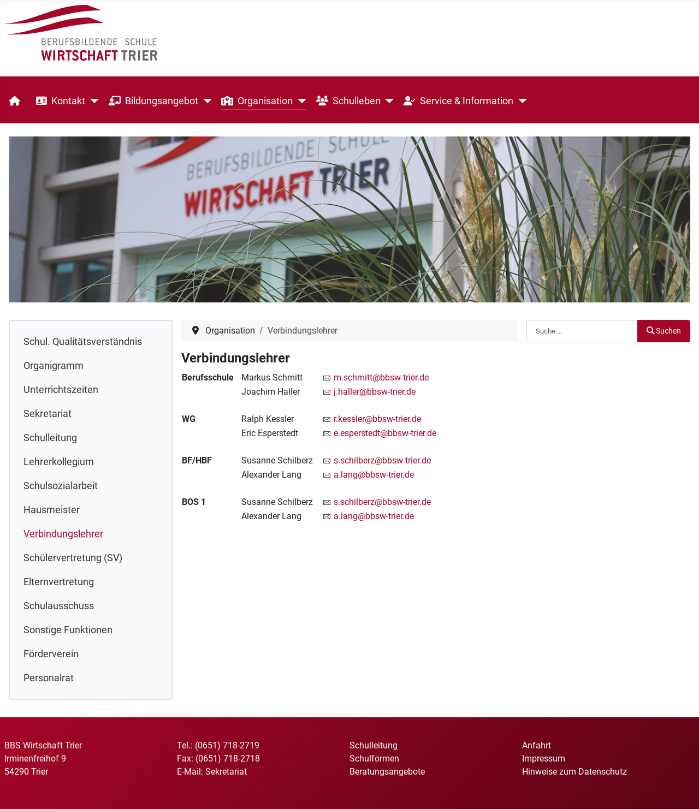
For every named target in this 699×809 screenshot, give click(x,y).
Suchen (664, 331)
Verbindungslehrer (63, 533)
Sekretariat (47, 413)
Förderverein (51, 654)
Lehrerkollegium (58, 461)
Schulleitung (50, 437)
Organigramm (53, 365)
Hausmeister (51, 509)
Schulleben (348, 101)
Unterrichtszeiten (60, 389)
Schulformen (374, 758)
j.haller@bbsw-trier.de (375, 391)
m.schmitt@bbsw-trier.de (381, 377)
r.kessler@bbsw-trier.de (377, 419)
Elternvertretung (58, 581)
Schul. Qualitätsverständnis (82, 341)
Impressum (543, 758)
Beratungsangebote (387, 771)
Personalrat (48, 678)
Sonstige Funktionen (67, 629)
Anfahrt (536, 745)
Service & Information (458, 101)
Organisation (257, 101)
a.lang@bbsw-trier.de (374, 474)
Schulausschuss (58, 605)
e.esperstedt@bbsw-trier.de (385, 433)
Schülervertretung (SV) (72, 557)
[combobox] (582, 331)
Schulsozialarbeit (60, 485)
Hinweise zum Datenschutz (574, 771)
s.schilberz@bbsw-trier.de (382, 460)
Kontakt (60, 101)
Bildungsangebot (153, 101)
